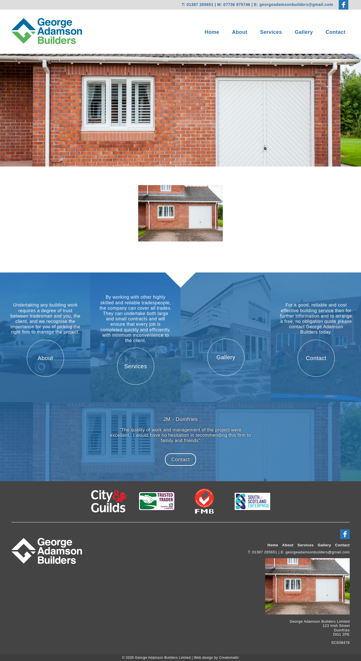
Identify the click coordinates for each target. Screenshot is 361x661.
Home (212, 32)
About (239, 32)
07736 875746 (237, 4)
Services (271, 32)
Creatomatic (229, 658)
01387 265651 (199, 4)
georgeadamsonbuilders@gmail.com (296, 4)
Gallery (304, 32)
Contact (336, 32)
